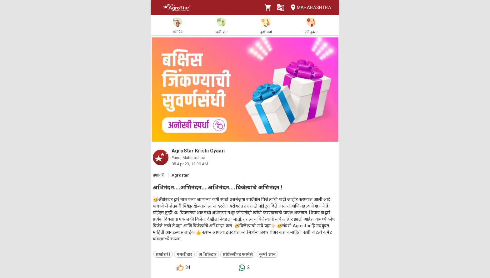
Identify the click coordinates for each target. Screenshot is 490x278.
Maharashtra (309, 7)
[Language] (280, 7)
